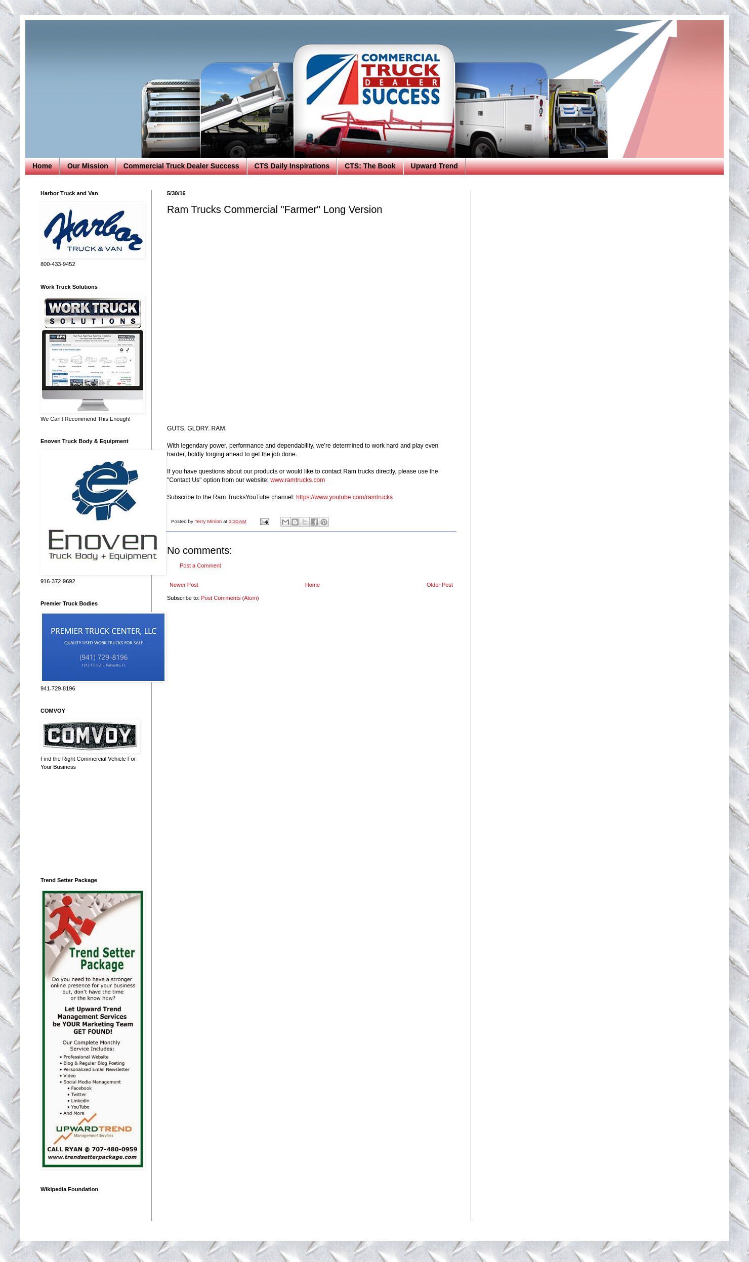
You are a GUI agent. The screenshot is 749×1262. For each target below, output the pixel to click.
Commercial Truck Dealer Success (181, 166)
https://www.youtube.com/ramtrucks (344, 497)
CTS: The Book (370, 166)
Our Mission (87, 166)
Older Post (440, 585)
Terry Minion (208, 521)
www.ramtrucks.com (297, 480)
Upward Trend (434, 166)
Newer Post (184, 585)
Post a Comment (200, 565)
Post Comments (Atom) (230, 598)
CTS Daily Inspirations (292, 166)
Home (42, 166)
